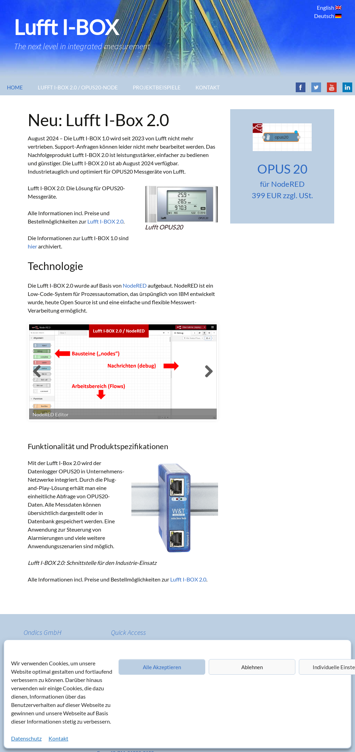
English (326, 7)
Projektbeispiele (157, 87)
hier (32, 246)
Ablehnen (252, 667)
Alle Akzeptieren (162, 667)
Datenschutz (26, 738)
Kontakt (58, 738)
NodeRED (135, 285)
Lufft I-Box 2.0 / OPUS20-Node (78, 87)
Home (15, 87)
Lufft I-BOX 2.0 (105, 221)
